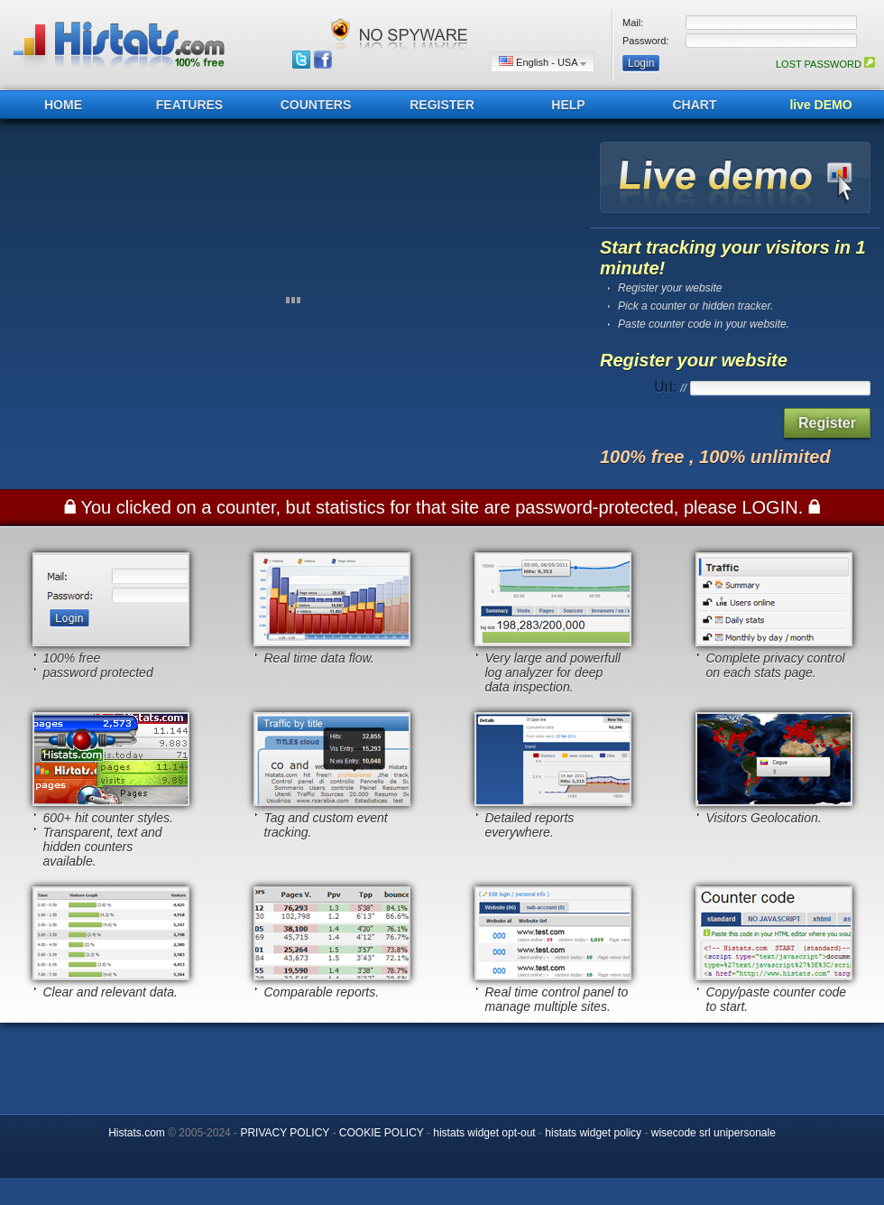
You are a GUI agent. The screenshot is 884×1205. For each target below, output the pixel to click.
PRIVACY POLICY (284, 1132)
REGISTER (442, 104)
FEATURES (189, 104)
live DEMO (820, 104)
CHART (695, 104)
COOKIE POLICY (381, 1132)
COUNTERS (316, 104)
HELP (568, 104)
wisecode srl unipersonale (713, 1132)
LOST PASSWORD (825, 64)
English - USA (542, 62)
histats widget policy (593, 1132)
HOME (63, 104)
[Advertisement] (442, 1063)
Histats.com (136, 1132)
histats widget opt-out (484, 1132)
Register (827, 423)
